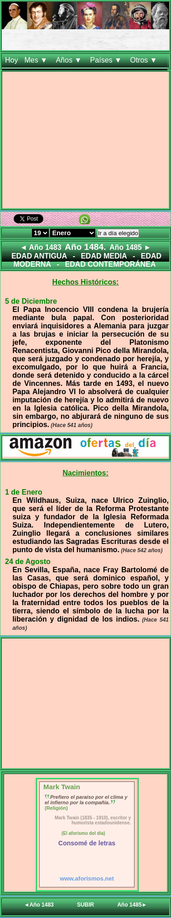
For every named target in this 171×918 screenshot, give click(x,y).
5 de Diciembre (31, 301)
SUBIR (85, 905)
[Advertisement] (85, 142)
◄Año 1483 (39, 905)
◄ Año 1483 (41, 247)
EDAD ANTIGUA (39, 256)
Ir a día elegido (118, 233)
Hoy (11, 60)
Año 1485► (132, 905)
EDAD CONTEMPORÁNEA (110, 264)
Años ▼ (69, 60)
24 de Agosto (28, 561)
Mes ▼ (36, 60)
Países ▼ (107, 60)
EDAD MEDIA (104, 256)
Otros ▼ (144, 60)
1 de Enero (23, 492)
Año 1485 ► (130, 247)
